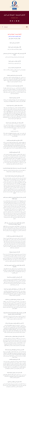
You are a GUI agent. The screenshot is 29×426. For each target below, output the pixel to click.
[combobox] (11, 27)
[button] (10, 21)
